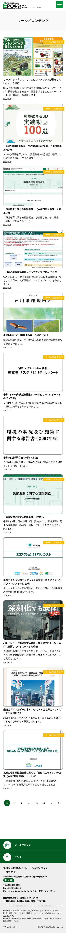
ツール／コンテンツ (54, 42)
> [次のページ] (59, 803)
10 (36, 803)
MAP (10, 880)
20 (44, 803)
